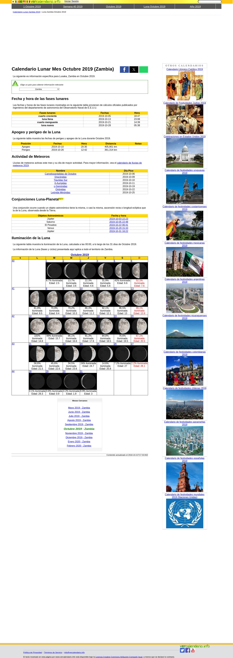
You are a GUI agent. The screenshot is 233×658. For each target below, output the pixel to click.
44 (13, 371)
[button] (124, 69)
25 (98, 344)
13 (132, 288)
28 (30, 371)
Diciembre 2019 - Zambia (79, 437)
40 (13, 261)
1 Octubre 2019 (32, 6)
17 (81, 316)
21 (30, 344)
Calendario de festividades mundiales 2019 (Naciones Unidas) (184, 495)
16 (64, 316)
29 (47, 371)
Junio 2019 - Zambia (79, 412)
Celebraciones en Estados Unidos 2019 (185, 136)
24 (81, 344)
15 (47, 316)
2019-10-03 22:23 (118, 219)
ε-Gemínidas (60, 186)
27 (132, 344)
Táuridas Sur (60, 180)
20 (132, 316)
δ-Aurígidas (61, 183)
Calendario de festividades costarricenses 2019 (185, 208)
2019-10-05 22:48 (118, 222)
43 (13, 344)
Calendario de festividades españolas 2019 (184, 459)
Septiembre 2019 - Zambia (79, 424)
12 (115, 288)
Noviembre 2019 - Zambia (79, 433)
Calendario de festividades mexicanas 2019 (185, 244)
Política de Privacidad (32, 652)
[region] (80, 39)
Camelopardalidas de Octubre (60, 174)
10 (81, 288)
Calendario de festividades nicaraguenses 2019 (185, 317)
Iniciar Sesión (71, 1)
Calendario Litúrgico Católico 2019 (184, 69)
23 (64, 344)
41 (13, 288)
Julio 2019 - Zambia (79, 416)
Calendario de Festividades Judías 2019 (184, 103)
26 (115, 344)
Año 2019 (195, 6)
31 (81, 371)
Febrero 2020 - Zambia (79, 445)
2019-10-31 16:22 (118, 231)
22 (47, 344)
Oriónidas (60, 189)
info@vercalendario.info (74, 652)
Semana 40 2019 (72, 6)
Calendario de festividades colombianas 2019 (185, 353)
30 (64, 371)
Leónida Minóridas (60, 192)
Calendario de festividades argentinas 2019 (185, 280)
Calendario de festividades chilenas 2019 (184, 388)
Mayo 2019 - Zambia (79, 408)
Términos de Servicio (53, 652)
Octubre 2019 (113, 6)
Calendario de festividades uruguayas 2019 (185, 171)
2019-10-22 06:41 (118, 225)
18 (98, 316)
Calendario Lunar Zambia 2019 (26, 12)
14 (30, 316)
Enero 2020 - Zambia (79, 441)
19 (115, 316)
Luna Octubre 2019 (154, 6)
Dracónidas (61, 177)
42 (13, 316)
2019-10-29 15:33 (118, 228)
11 (98, 288)
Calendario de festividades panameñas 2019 (184, 423)
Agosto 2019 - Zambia (79, 420)
